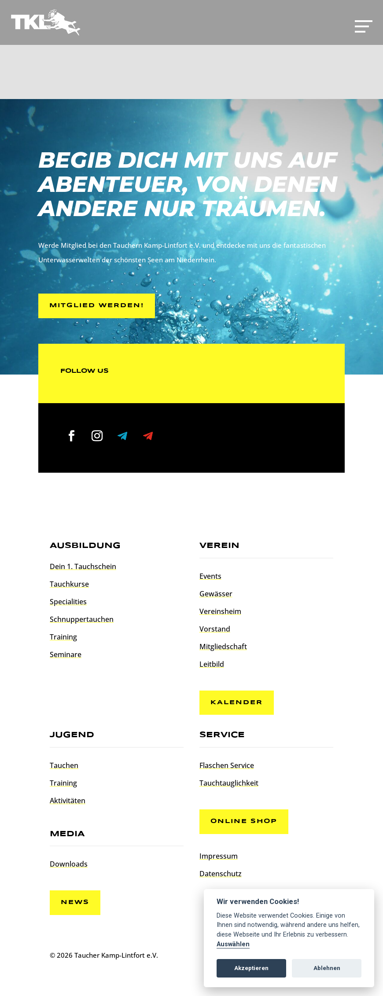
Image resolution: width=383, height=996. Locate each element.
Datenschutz (220, 873)
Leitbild (211, 664)
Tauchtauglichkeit (228, 783)
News (75, 902)
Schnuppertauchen (82, 619)
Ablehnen (326, 968)
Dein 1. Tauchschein (83, 566)
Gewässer (215, 594)
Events (210, 576)
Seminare (65, 654)
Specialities (68, 601)
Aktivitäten (67, 800)
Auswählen (233, 944)
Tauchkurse (69, 584)
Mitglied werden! (96, 305)
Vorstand (214, 629)
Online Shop (243, 821)
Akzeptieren (251, 968)
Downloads (69, 864)
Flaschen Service (226, 765)
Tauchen (64, 765)
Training (63, 637)
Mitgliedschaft (223, 646)
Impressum (218, 856)
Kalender (236, 702)
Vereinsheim (220, 611)
